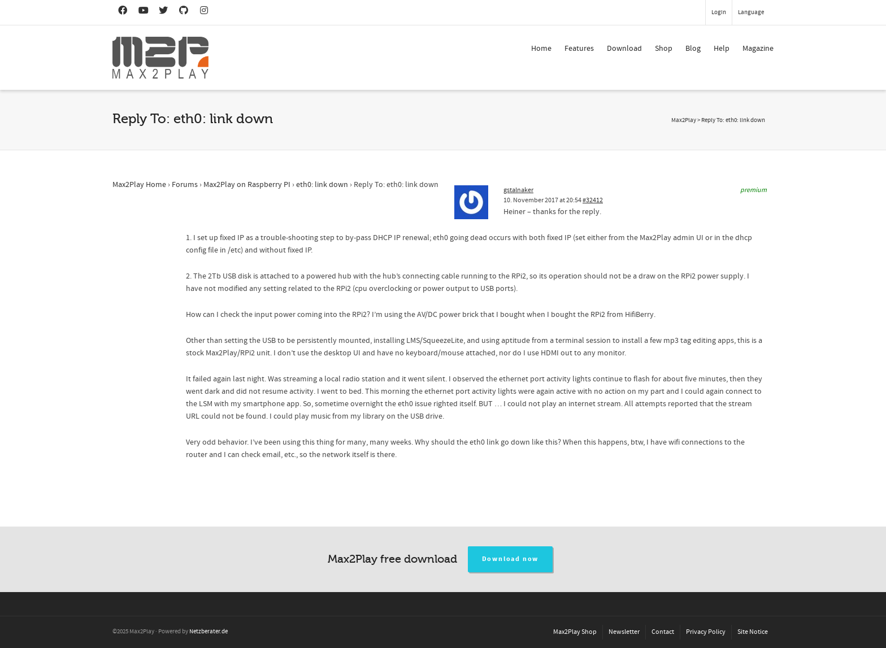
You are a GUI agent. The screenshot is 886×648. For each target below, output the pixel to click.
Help (721, 49)
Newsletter (624, 632)
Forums (185, 185)
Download (624, 49)
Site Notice (752, 632)
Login (718, 12)
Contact (663, 632)
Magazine (758, 49)
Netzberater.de (208, 632)
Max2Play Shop (575, 632)
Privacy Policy (706, 632)
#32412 (593, 200)
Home (541, 49)
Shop (663, 49)
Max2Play (683, 120)
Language (751, 12)
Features (579, 49)
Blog (693, 49)
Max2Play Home (139, 185)
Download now (510, 559)
